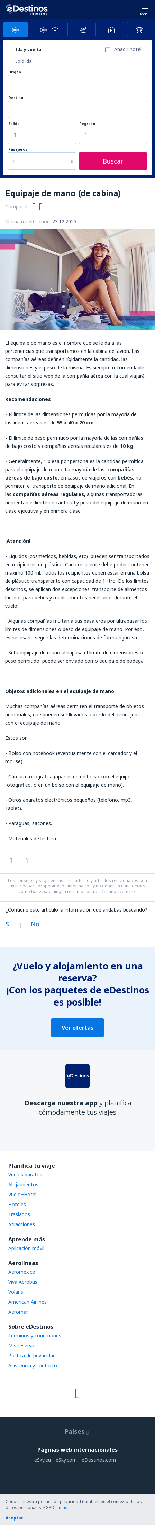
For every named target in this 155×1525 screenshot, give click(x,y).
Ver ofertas (77, 1027)
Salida (14, 124)
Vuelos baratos (25, 1174)
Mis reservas (22, 1345)
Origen (14, 72)
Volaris (15, 1292)
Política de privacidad (32, 1355)
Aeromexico (21, 1272)
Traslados (19, 1214)
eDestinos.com (99, 1459)
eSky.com (66, 1459)
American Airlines (27, 1301)
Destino (15, 98)
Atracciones (21, 1224)
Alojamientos (23, 1184)
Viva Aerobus (22, 1282)
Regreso (87, 124)
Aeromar (18, 1311)
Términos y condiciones (34, 1335)
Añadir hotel (128, 49)
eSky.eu (42, 1459)
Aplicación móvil (26, 1248)
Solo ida (23, 61)
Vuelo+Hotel (22, 1194)
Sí (8, 924)
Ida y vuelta (28, 49)
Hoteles (17, 1204)
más (63, 1508)
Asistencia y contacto (32, 1365)
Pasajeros (17, 149)
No (35, 924)
